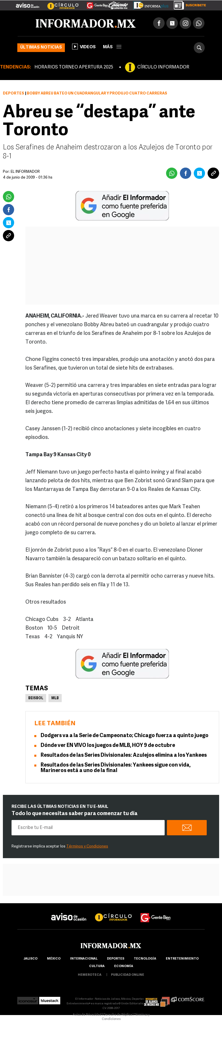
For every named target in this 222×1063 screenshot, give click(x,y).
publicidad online (127, 975)
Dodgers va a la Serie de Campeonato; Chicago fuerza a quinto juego (124, 736)
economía (123, 966)
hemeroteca (89, 975)
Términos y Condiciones (87, 846)
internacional (83, 958)
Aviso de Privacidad (87, 1014)
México (54, 958)
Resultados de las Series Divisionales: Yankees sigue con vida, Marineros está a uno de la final (116, 768)
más (112, 47)
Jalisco (30, 958)
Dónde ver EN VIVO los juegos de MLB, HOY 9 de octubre (108, 745)
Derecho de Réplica (118, 1014)
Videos (84, 46)
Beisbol (35, 698)
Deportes (13, 93)
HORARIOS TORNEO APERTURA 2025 (73, 67)
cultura (97, 966)
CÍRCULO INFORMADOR (163, 67)
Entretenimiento (182, 958)
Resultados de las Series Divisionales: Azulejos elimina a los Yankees (124, 755)
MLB (55, 698)
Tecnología (145, 958)
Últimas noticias (41, 47)
